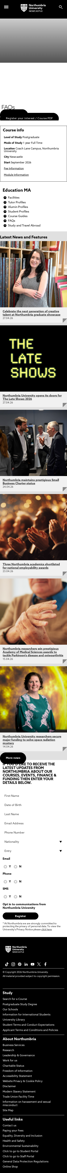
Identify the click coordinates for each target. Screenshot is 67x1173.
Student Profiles (18, 211)
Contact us (9, 1125)
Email (6, 859)
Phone (7, 874)
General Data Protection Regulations (25, 1161)
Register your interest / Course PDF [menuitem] (29, 118)
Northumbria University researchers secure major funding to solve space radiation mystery (32, 740)
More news (13, 758)
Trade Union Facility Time (18, 1097)
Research (8, 1050)
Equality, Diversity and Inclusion (22, 1136)
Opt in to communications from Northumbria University (24, 906)
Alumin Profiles (18, 207)
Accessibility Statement (17, 1076)
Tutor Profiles (17, 202)
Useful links (13, 1119)
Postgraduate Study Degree (20, 1004)
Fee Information (14, 168)
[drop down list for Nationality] (33, 841)
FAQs (11, 221)
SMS (5, 889)
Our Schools (10, 1009)
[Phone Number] (33, 832)
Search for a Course (15, 999)
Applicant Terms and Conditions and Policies (30, 1030)
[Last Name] (33, 814)
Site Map (8, 1110)
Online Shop (10, 1167)
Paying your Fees (13, 1131)
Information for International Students (26, 1015)
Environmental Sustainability (20, 1146)
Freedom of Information (18, 1071)
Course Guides (18, 216)
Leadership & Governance (19, 1055)
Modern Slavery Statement (19, 1092)
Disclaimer (9, 1086)
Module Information (16, 175)
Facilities (13, 197)
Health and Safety (14, 1141)
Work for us (10, 1060)
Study (8, 993)
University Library (14, 1020)
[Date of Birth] (33, 805)
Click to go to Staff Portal (18, 1156)
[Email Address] (33, 823)
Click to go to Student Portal (20, 1151)
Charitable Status (13, 1066)
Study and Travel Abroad (24, 225)
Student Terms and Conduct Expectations (28, 1025)
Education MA (17, 190)
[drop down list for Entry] (33, 851)
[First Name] (33, 795)
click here (46, 929)
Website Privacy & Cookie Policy (23, 1081)
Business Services (13, 1045)
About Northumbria (19, 1039)
